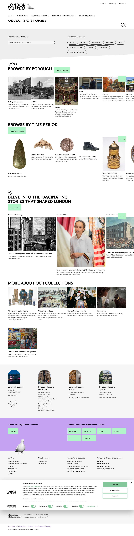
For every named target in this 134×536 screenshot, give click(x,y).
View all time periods (17, 134)
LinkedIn (87, 442)
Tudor (120, 46)
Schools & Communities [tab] (64, 17)
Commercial (104, 485)
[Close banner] (131, 509)
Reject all (115, 522)
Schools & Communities (110, 462)
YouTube (117, 435)
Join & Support (46, 485)
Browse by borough (74, 490)
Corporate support (44, 493)
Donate (40, 488)
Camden (90, 51)
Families (11, 470)
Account (113, 4)
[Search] (53, 47)
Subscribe (13, 435)
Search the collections (18, 41)
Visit (11, 462)
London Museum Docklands (17, 468)
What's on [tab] (22, 17)
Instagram (87, 435)
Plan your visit (13, 473)
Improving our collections (76, 475)
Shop (103, 4)
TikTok (102, 435)
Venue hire (101, 488)
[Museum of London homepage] (25, 7)
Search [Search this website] (122, 4)
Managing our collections (76, 473)
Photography (96, 46)
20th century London (77, 56)
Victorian (83, 46)
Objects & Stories (77, 462)
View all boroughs (62, 74)
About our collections (74, 465)
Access (10, 478)
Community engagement (105, 473)
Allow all (115, 511)
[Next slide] (124, 83)
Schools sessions (103, 468)
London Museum (13, 465)
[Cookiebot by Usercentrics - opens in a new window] (11, 532)
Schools (100, 465)
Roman (72, 46)
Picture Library (102, 490)
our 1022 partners (34, 512)
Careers (10, 490)
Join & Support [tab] (87, 17)
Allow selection (115, 516)
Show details (91, 532)
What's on (44, 462)
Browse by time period (75, 493)
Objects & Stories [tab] (40, 17)
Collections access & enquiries (77, 470)
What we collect (72, 468)
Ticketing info (12, 475)
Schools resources (103, 470)
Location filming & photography (108, 493)
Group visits (42, 468)
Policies (10, 498)
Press (10, 493)
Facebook (73, 435)
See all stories (14, 211)
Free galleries (42, 465)
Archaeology (103, 51)
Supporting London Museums (18, 495)
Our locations (12, 488)
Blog (68, 488)
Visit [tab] (11, 17)
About (12, 485)
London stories (76, 485)
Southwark (109, 46)
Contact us (11, 500)
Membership (42, 490)
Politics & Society (76, 51)
